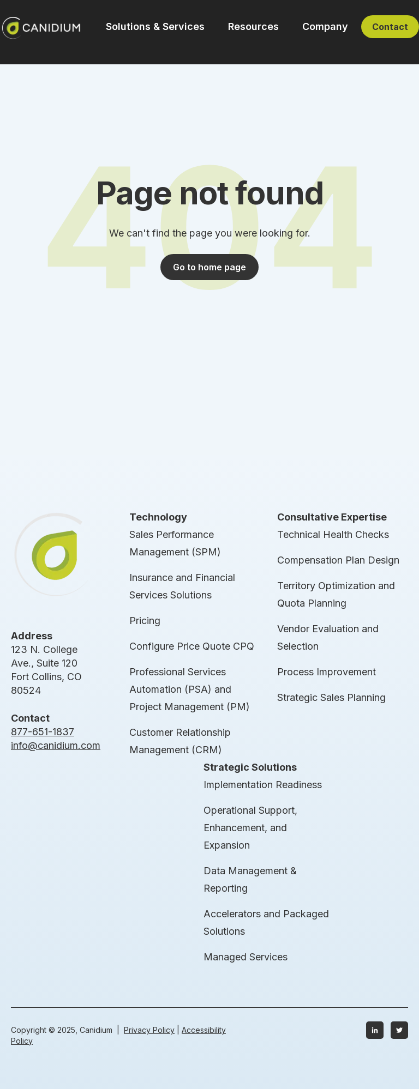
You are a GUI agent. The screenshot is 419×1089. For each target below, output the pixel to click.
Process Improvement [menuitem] (326, 671)
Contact (390, 26)
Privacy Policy (149, 1029)
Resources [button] (253, 26)
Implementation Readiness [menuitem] (262, 784)
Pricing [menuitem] (144, 620)
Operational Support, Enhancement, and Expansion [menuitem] (250, 827)
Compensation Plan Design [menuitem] (338, 560)
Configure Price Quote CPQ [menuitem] (191, 646)
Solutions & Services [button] (155, 26)
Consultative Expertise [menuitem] (332, 517)
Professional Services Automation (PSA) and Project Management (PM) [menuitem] (189, 689)
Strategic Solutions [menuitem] (250, 767)
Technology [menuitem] (158, 517)
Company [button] (325, 26)
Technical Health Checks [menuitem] (333, 534)
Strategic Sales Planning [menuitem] (331, 697)
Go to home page (209, 267)
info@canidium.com (55, 745)
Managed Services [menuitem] (245, 957)
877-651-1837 (42, 731)
